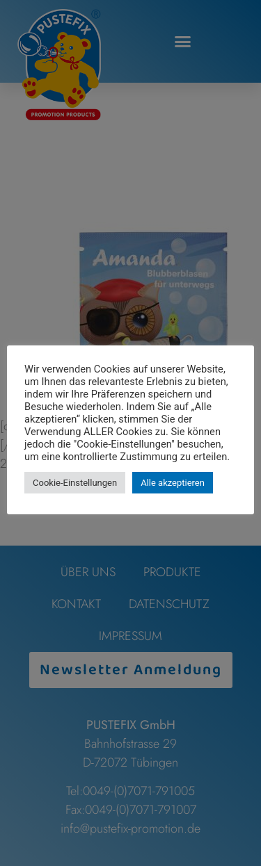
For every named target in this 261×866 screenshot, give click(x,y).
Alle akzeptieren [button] (173, 482)
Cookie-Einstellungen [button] (75, 482)
